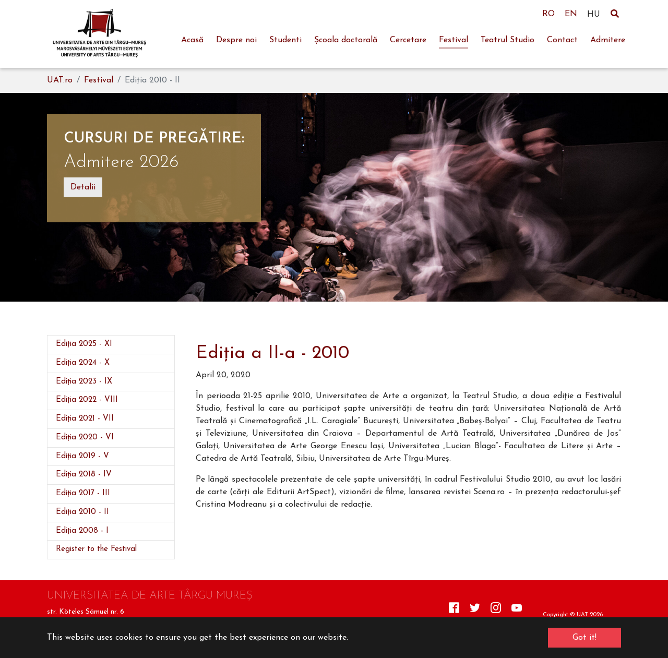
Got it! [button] (584, 637)
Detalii (83, 187)
